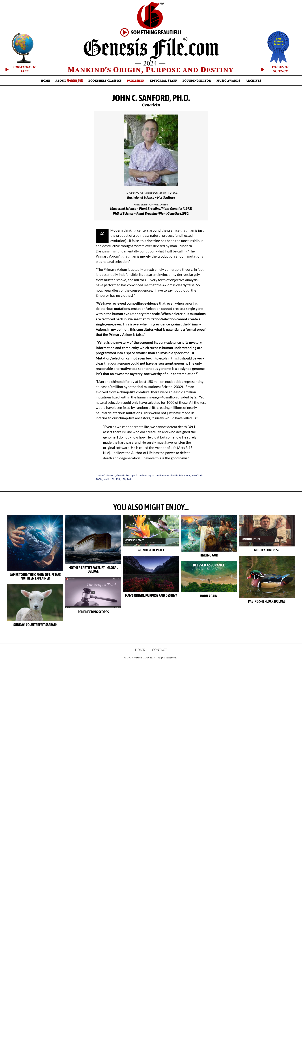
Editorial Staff (163, 81)
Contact (159, 650)
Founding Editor (196, 81)
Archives (253, 81)
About (69, 80)
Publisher (135, 81)
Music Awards (228, 81)
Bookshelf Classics (105, 81)
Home (45, 81)
